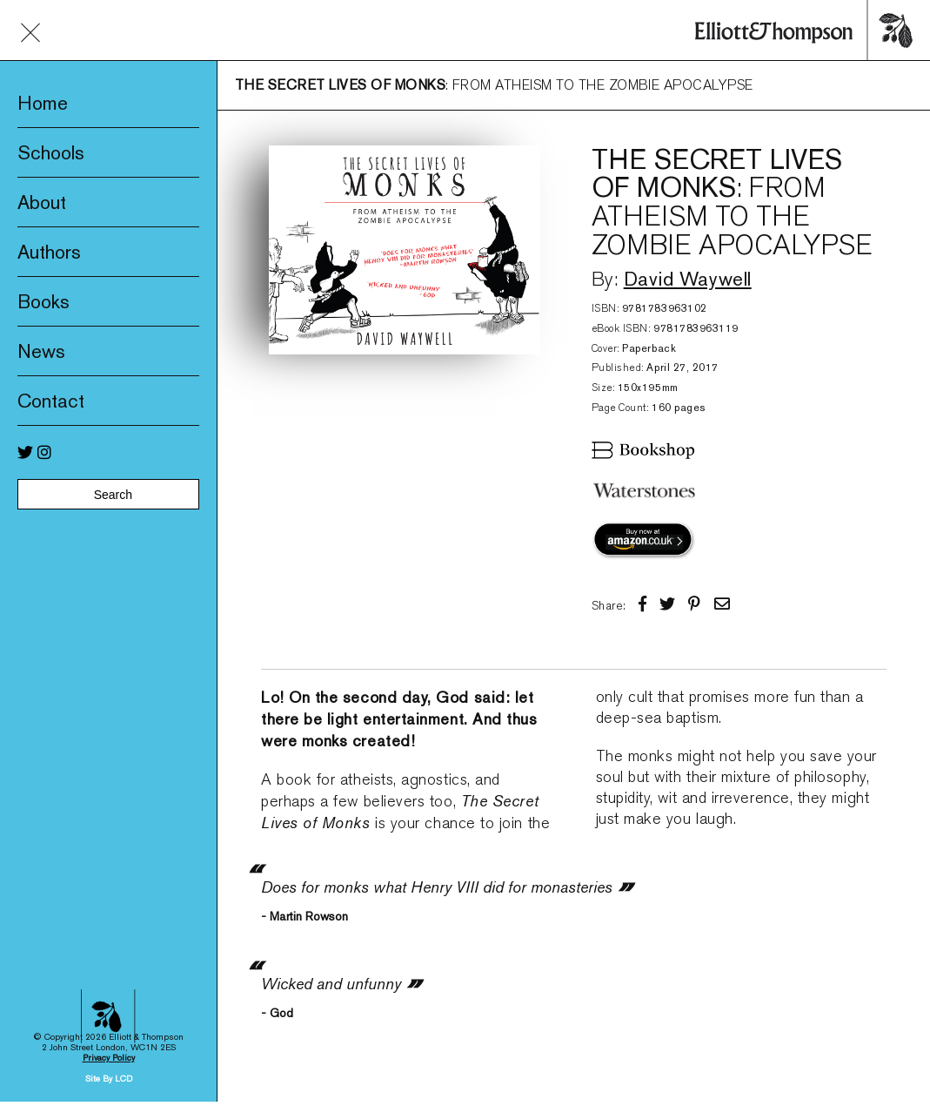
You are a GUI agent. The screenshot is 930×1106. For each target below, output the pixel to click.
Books (43, 301)
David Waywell (688, 278)
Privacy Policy (109, 951)
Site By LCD (108, 972)
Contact (50, 400)
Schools (50, 152)
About (41, 202)
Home (42, 102)
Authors (49, 251)
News (41, 351)
